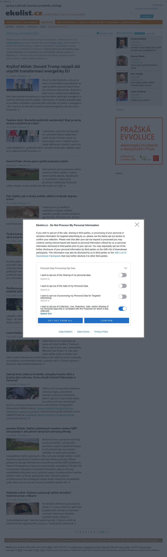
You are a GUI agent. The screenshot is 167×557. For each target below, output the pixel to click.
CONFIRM (107, 320)
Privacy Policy (101, 331)
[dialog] (83, 278)
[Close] (138, 225)
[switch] (122, 275)
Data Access (83, 331)
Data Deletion (65, 331)
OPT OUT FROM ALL (60, 320)
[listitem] (83, 268)
